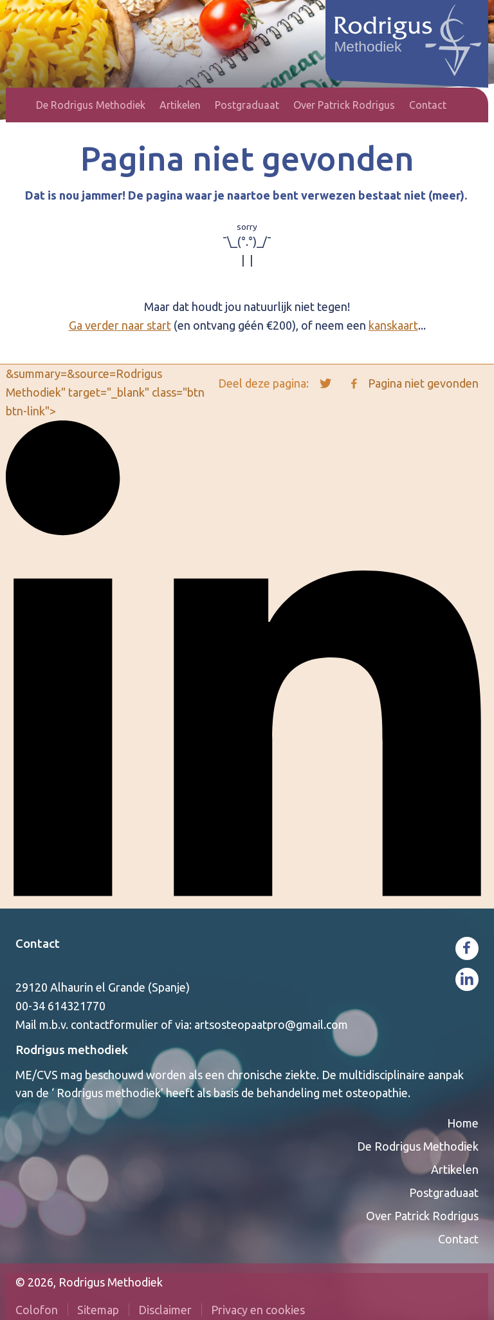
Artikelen (180, 105)
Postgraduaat (247, 105)
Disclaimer (165, 1309)
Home (21, 105)
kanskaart (393, 325)
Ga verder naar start (120, 325)
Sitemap (98, 1309)
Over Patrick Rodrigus (344, 105)
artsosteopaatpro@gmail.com (271, 1024)
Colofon (36, 1309)
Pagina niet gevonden (423, 383)
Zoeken (470, 105)
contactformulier (114, 1024)
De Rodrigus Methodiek (90, 105)
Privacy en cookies (258, 1309)
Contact (427, 105)
